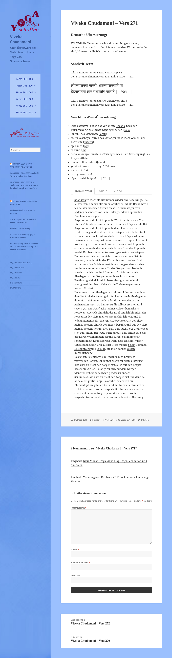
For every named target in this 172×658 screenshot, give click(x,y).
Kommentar (79, 507)
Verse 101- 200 (24, 85)
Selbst (131, 344)
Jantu (102, 133)
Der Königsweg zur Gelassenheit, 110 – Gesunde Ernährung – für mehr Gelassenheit (24, 246)
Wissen (104, 320)
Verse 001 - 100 (24, 78)
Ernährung (81, 280)
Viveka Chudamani (20, 39)
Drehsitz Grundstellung (20, 228)
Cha (84, 150)
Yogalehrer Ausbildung (21, 262)
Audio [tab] (103, 191)
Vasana (120, 125)
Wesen (131, 348)
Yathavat (110, 166)
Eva (89, 174)
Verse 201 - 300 (24, 92)
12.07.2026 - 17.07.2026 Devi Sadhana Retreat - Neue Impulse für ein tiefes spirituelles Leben (24, 185)
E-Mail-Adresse (81, 562)
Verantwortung (97, 268)
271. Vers (145, 419)
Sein (95, 320)
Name (75, 549)
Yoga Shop (15, 277)
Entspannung (82, 348)
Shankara (80, 200)
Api (86, 146)
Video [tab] (118, 191)
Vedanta (79, 212)
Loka (127, 129)
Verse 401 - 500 (24, 105)
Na (85, 170)
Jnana (100, 162)
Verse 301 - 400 (24, 99)
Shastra (88, 142)
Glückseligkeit (118, 320)
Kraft (110, 328)
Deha (85, 158)
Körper (131, 224)
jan (93, 178)
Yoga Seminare (17, 267)
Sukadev (96, 419)
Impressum (15, 287)
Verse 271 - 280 (128, 419)
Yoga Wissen (16, 272)
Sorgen (118, 248)
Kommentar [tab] (83, 191)
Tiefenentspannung (128, 284)
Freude (101, 348)
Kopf (83, 296)
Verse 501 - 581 (24, 112)
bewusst (79, 260)
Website (75, 575)
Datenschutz (16, 282)
